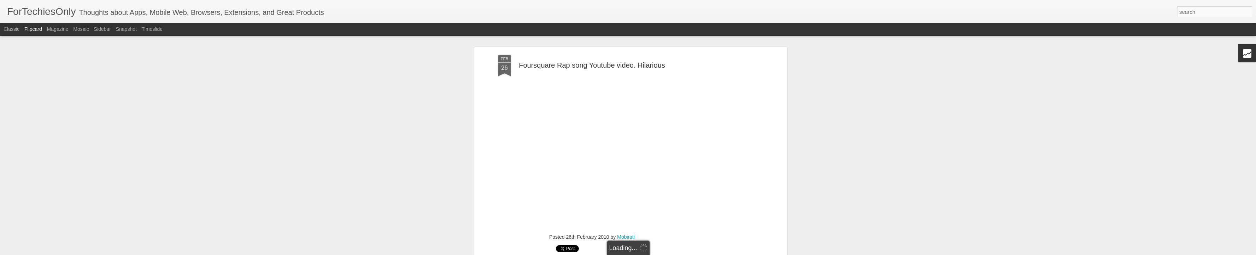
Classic (11, 29)
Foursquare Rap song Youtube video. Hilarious (592, 62)
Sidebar (102, 29)
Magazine (58, 29)
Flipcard (33, 29)
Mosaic (81, 29)
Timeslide (152, 29)
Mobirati (626, 234)
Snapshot (126, 29)
